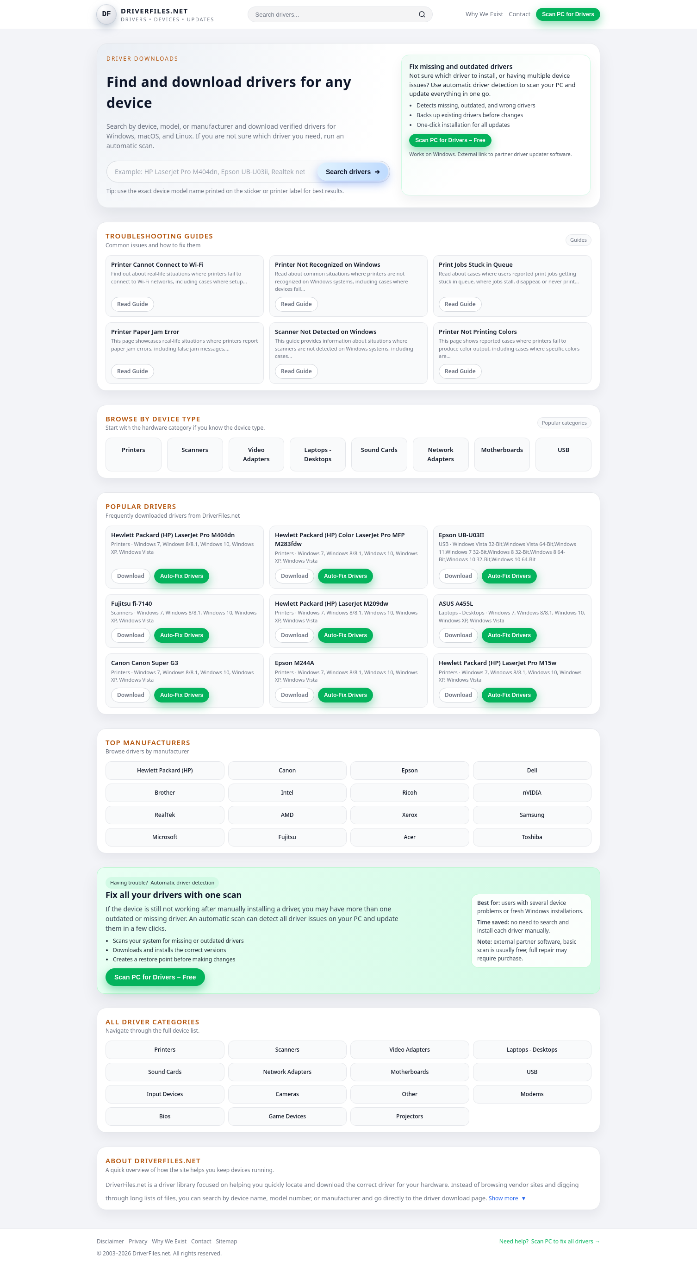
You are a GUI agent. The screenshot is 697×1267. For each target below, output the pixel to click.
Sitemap (226, 1241)
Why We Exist (484, 14)
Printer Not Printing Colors (478, 331)
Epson (410, 770)
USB (443, 543)
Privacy (138, 1241)
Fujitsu (287, 837)
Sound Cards (164, 1072)
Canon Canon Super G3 (144, 663)
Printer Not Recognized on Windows (327, 264)
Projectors (409, 1116)
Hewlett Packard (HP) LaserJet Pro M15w (497, 663)
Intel (287, 793)
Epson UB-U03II (461, 535)
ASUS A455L (456, 603)
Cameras (287, 1094)
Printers (120, 543)
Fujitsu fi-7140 (131, 603)
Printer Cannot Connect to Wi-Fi (157, 264)
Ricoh (409, 793)
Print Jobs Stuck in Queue (476, 264)
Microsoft (164, 837)
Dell (532, 770)
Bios (164, 1116)
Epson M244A (294, 663)
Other (410, 1094)
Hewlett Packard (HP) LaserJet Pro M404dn (173, 535)
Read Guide (132, 304)
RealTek (165, 815)
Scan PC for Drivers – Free (450, 140)
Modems (532, 1094)
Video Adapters (410, 1050)
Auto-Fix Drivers (181, 576)
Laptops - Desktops (462, 612)
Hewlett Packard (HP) (165, 770)
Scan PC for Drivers (568, 14)
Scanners (122, 612)
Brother (165, 793)
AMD (287, 815)
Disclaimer (110, 1241)
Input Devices (165, 1094)
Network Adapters (287, 1072)
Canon (287, 770)
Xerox (409, 815)
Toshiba (532, 837)
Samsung (532, 815)
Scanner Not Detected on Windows (326, 331)
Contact (519, 14)
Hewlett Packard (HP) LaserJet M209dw (331, 603)
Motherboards (410, 1072)
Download (130, 576)
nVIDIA (532, 793)
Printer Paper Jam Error (145, 331)
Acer (410, 837)
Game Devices (287, 1116)
